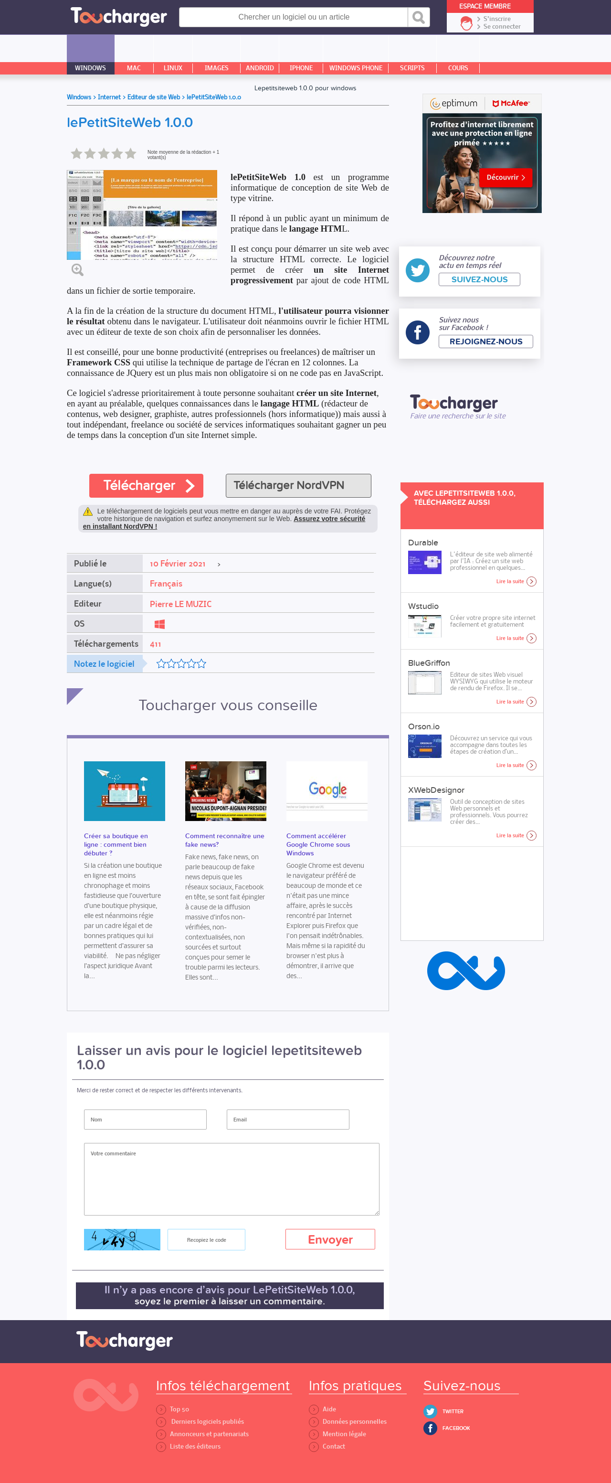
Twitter (453, 1411)
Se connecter (502, 27)
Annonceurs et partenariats (202, 1434)
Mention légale (337, 1434)
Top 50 (172, 1409)
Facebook (456, 1428)
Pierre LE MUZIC (180, 604)
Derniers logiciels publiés (200, 1421)
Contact (327, 1446)
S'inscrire (497, 19)
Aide (322, 1409)
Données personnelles (348, 1421)
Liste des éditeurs (188, 1446)
